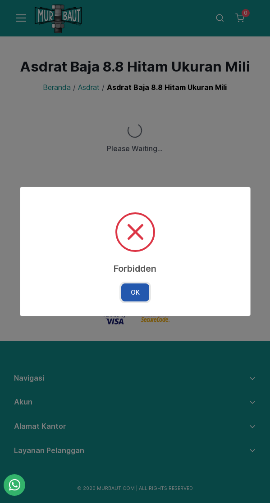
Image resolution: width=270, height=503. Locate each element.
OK (135, 292)
